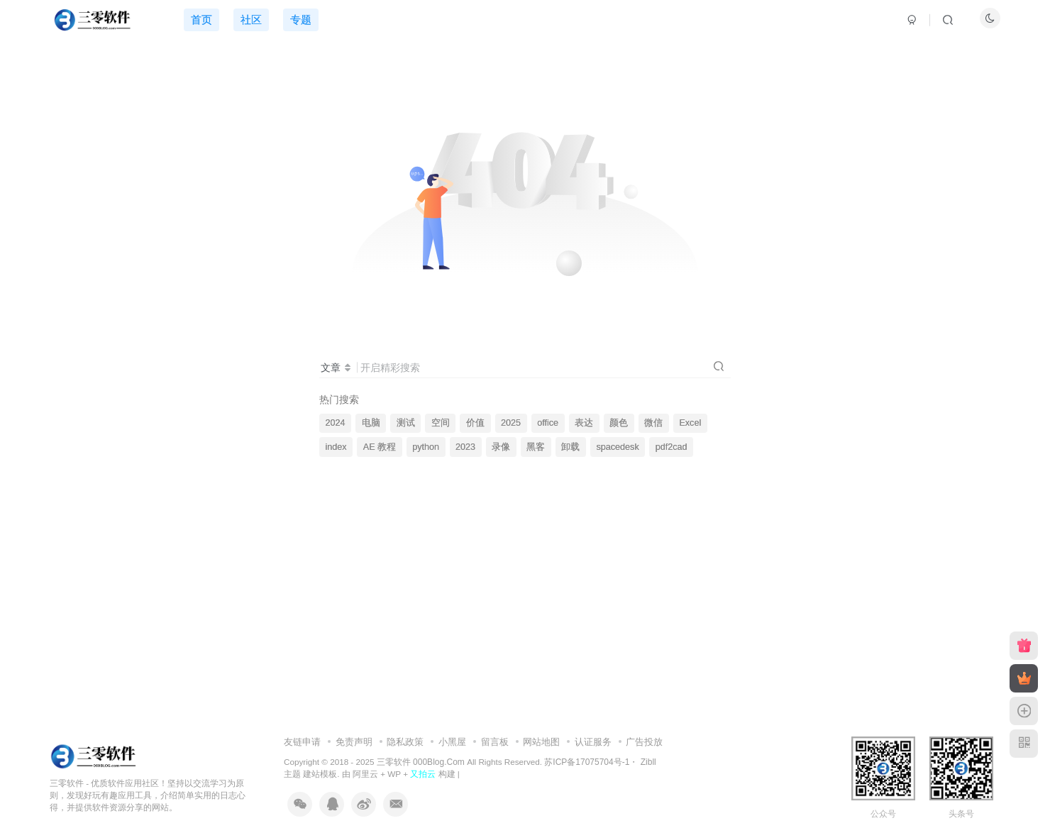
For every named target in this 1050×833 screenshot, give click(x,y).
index (336, 447)
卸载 (570, 447)
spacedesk (617, 447)
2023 (465, 447)
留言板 (495, 742)
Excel (690, 423)
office (547, 423)
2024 (336, 423)
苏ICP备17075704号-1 (586, 762)
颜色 (618, 423)
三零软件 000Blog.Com (422, 762)
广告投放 (644, 742)
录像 (501, 447)
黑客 (535, 447)
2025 (511, 423)
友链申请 (302, 742)
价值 (475, 423)
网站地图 (541, 742)
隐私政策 (405, 742)
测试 (406, 423)
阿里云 (365, 773)
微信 (653, 423)
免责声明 (354, 742)
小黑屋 (452, 742)
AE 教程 (379, 447)
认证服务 (593, 742)
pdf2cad (671, 447)
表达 (584, 423)
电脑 (371, 423)
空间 (440, 423)
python (425, 447)
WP (394, 773)
